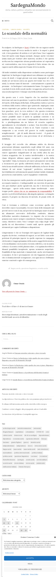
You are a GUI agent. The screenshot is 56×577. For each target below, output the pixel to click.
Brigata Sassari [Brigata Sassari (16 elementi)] (8, 432)
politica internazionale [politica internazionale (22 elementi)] (21, 453)
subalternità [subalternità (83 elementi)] (41, 463)
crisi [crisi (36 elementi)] (47, 432)
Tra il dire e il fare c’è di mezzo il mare (17, 306)
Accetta (30, 558)
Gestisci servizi (9, 552)
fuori (27, 47)
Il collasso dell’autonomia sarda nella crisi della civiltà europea (24, 404)
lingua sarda (16, 29)
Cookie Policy (25, 574)
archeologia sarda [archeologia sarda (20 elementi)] (9, 428)
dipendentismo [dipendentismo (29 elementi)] (44, 435)
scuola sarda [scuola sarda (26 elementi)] (30, 460)
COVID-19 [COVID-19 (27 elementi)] (40, 432)
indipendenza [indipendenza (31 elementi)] (21, 446)
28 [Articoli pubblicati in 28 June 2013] (21, 530)
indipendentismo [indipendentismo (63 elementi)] (8, 446)
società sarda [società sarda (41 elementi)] (7, 463)
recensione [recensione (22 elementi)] (43, 456)
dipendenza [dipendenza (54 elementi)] (7, 439)
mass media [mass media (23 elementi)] (17, 449)
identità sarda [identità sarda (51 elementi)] (35, 442)
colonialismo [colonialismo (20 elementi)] (30, 432)
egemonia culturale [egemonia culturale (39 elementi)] (32, 439)
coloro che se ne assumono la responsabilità (33, 191)
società (26, 29)
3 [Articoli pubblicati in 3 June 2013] (4, 519)
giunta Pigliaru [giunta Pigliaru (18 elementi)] (16, 442)
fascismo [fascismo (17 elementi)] (6, 442)
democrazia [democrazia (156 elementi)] (18, 435)
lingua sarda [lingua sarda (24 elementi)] (7, 449)
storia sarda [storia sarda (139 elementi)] (30, 463)
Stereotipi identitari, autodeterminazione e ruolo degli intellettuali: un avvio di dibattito (24, 316)
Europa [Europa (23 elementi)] (44, 439)
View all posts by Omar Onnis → (14, 291)
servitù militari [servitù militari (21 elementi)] (42, 460)
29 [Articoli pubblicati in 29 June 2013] (26, 530)
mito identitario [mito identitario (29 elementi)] (43, 449)
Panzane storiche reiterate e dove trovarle (30, 353)
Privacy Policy (34, 574)
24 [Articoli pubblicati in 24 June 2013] (4, 530)
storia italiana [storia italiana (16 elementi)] (19, 463)
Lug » (10, 533)
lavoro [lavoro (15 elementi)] (30, 446)
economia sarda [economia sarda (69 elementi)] (18, 439)
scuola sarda (43, 268)
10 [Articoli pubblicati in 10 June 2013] (4, 523)
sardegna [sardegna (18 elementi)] (21, 460)
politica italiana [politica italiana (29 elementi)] (37, 453)
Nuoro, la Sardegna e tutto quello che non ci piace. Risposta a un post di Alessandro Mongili (26, 359)
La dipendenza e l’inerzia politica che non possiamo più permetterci (26, 399)
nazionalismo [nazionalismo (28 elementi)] (7, 453)
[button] (55, 537)
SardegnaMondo (28, 5)
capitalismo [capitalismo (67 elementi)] (19, 432)
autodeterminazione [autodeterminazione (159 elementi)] (24, 428)
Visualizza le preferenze (30, 569)
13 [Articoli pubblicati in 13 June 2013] (17, 523)
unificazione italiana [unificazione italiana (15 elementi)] (9, 467)
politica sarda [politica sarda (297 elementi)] (7, 456)
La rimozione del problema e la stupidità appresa (19, 414)
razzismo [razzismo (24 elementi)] (34, 456)
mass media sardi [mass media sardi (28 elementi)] (29, 449)
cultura (5, 29)
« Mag (4, 533)
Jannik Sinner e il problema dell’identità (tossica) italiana (33, 380)
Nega (30, 564)
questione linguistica (29, 268)
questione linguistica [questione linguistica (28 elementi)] (22, 456)
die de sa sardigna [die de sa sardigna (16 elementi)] (31, 435)
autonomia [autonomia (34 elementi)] (37, 428)
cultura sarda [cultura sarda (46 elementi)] (7, 435)
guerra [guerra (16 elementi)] (26, 442)
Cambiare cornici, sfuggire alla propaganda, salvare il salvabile (24, 409)
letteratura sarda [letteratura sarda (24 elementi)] (40, 446)
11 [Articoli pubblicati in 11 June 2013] (8, 523)
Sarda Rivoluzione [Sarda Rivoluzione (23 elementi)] (9, 460)
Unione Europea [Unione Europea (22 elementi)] (24, 467)
